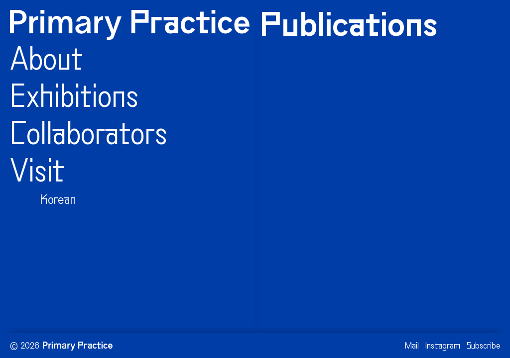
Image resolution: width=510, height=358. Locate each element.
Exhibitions (74, 99)
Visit (37, 174)
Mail (412, 346)
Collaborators (88, 137)
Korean (58, 200)
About (46, 62)
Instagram (442, 346)
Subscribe (483, 346)
